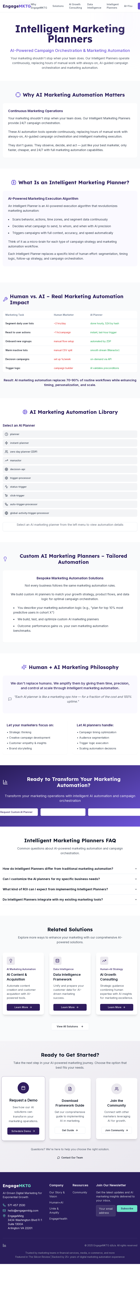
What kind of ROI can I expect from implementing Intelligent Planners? (70, 889)
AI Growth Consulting (75, 6)
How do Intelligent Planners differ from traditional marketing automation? (70, 868)
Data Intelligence (94, 6)
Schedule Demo (23, 1130)
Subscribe (127, 1208)
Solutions (58, 6)
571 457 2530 (16, 1205)
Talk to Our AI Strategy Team (63, 812)
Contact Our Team (70, 1157)
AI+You (128, 6)
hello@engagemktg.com (23, 1210)
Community (80, 1192)
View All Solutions (70, 1026)
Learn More (23, 1007)
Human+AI (56, 1202)
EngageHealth (58, 1218)
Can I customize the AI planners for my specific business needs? (70, 879)
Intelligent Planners (113, 6)
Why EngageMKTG (39, 6)
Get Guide (70, 1130)
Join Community (116, 1130)
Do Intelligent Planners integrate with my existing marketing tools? (70, 899)
